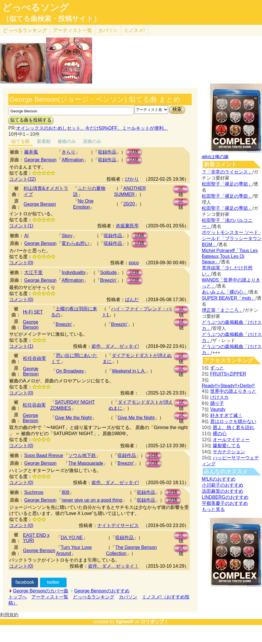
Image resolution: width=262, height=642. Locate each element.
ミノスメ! (134, 30)
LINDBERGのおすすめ (225, 497)
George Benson (40, 159)
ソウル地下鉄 (82, 455)
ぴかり (132, 179)
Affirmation (72, 159)
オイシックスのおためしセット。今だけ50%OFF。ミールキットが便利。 (92, 128)
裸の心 (220, 433)
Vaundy (217, 409)
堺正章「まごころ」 (222, 310)
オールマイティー (231, 439)
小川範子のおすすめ (222, 485)
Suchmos (33, 492)
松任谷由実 (34, 358)
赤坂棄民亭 (127, 225)
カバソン (108, 30)
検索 (177, 109)
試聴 (133, 152)
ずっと (217, 367)
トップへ (17, 596)
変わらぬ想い (75, 243)
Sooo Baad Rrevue (43, 455)
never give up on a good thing (92, 500)
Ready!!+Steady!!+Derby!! (228, 385)
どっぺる (25, 30)
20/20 (129, 203)
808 (65, 492)
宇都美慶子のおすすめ (225, 503)
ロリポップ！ (154, 621)
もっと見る (213, 509)
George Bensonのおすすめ (102, 590)
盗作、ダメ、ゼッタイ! (115, 346)
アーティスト (72, 30)
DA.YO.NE (72, 537)
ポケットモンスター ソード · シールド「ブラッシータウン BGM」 (232, 238)
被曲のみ (67, 141)
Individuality (74, 272)
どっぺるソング (35, 7)
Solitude (108, 272)
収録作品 (107, 152)
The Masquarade (85, 463)
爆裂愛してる (226, 445)
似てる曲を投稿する (31, 120)
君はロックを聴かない (233, 421)
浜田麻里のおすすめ (222, 491)
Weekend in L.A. (128, 371)
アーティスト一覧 (49, 596)
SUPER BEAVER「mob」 (228, 298)
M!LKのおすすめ (219, 479)
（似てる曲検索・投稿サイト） (51, 18)
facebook (24, 582)
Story (67, 235)
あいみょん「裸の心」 (225, 292)
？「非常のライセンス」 (227, 171)
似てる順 (20, 141)
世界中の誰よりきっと (233, 391)
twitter (53, 582)
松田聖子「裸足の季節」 (227, 184)
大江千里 (33, 272)
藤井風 (31, 152)
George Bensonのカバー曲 (40, 590)
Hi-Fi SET (33, 311)
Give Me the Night (73, 417)
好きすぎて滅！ (226, 415)
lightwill (124, 621)
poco (134, 262)
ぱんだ (132, 299)
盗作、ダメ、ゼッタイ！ (113, 566)
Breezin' (108, 280)
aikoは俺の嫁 (215, 156)
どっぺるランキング (93, 596)
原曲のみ (92, 141)
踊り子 (217, 403)
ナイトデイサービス (118, 525)
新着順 (44, 141)
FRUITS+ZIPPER (228, 373)
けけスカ (219, 397)
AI (26, 235)
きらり (68, 152)
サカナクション (229, 451)
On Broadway (70, 371)
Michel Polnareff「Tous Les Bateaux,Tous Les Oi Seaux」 (230, 256)
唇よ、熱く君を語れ (233, 427)
